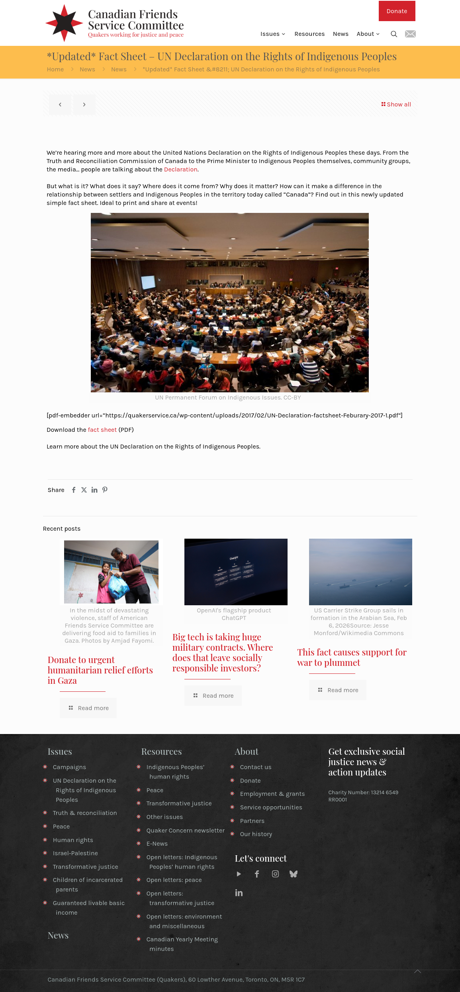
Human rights (73, 840)
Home (55, 69)
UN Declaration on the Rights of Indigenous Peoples (84, 790)
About (247, 751)
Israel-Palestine (75, 853)
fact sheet (102, 429)
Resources (161, 751)
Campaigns (69, 767)
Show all (395, 104)
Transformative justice (85, 866)
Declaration (181, 169)
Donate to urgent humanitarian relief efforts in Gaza (100, 669)
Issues (60, 751)
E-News (157, 843)
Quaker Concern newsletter (186, 830)
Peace (61, 826)
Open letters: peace (174, 880)
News (87, 69)
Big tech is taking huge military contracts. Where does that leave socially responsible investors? (222, 652)
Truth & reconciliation (85, 813)
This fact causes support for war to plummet (352, 657)
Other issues (165, 817)
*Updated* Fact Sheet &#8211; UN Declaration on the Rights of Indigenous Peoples (261, 69)
